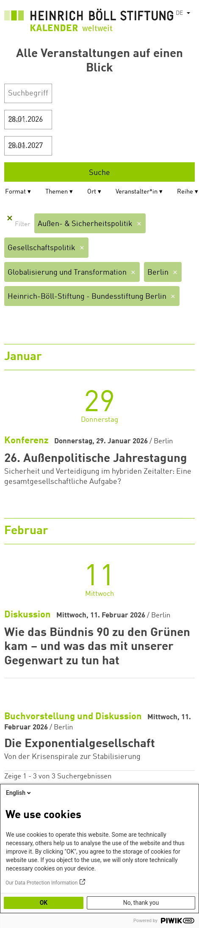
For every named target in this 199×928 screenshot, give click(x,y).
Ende (17, 146)
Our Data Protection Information (41, 883)
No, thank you (141, 902)
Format (15, 192)
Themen (56, 192)
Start (16, 120)
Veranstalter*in (137, 192)
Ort (91, 192)
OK (44, 902)
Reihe (185, 192)
